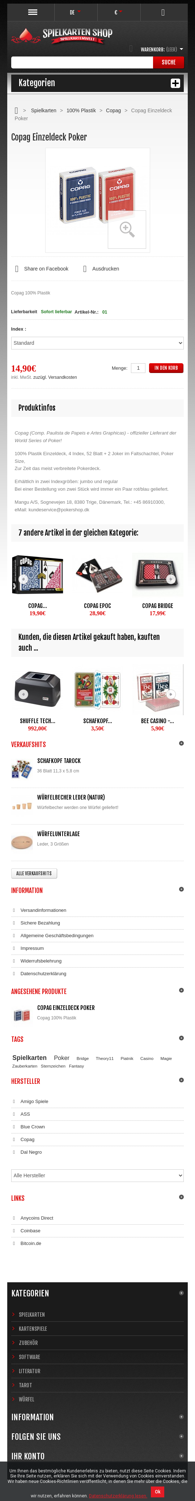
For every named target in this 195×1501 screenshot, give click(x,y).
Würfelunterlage (58, 834)
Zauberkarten (25, 1066)
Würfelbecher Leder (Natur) (71, 797)
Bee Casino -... (157, 721)
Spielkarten (43, 110)
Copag (113, 110)
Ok (157, 1491)
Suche (169, 62)
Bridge (83, 1058)
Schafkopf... (97, 721)
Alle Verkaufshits (34, 873)
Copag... (37, 605)
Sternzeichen (53, 1066)
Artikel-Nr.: (86, 312)
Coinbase (26, 1231)
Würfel (26, 1399)
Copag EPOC (97, 605)
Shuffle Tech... (37, 721)
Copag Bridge (157, 605)
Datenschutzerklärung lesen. (118, 1495)
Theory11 (105, 1058)
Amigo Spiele (29, 1101)
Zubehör (28, 1343)
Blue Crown (28, 1127)
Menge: (119, 368)
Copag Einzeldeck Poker (66, 1007)
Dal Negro (26, 1152)
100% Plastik (81, 110)
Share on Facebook (39, 269)
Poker (61, 1058)
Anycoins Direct (32, 1218)
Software (29, 1357)
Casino (146, 1058)
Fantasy (76, 1066)
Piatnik (126, 1058)
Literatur (29, 1371)
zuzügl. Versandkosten (55, 377)
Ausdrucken (99, 269)
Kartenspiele (33, 1329)
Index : (19, 329)
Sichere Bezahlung (35, 923)
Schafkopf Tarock (59, 760)
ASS (20, 1114)
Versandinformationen (39, 910)
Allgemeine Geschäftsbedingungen (52, 936)
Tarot (25, 1385)
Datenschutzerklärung (39, 974)
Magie (166, 1058)
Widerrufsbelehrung (36, 961)
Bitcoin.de (26, 1243)
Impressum (27, 948)
